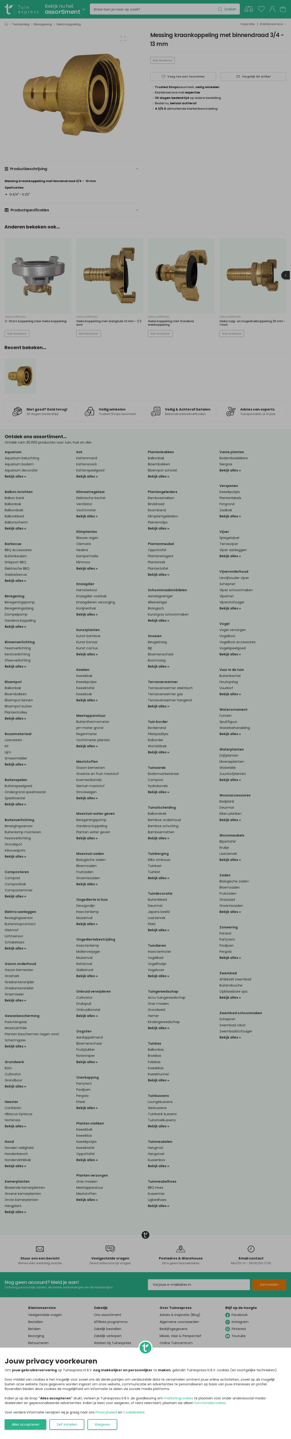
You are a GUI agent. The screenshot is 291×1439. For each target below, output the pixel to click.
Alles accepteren (25, 1424)
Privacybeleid (106, 1412)
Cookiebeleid (133, 1412)
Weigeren (102, 1424)
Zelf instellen (67, 1424)
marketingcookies (178, 1398)
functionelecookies (210, 1403)
